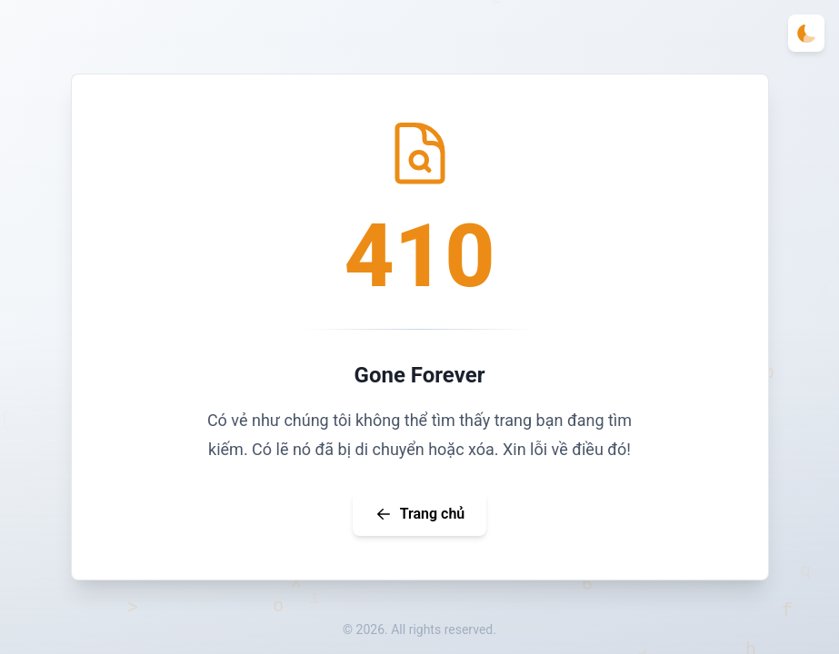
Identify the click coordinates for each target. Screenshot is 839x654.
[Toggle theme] (806, 33)
